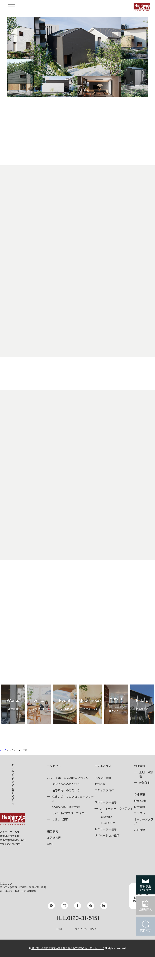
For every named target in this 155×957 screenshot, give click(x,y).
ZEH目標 (139, 830)
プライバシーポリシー (87, 929)
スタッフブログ (104, 790)
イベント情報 (103, 778)
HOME (59, 929)
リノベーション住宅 (107, 835)
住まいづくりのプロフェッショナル (73, 798)
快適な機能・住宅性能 (66, 807)
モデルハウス (103, 766)
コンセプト (54, 766)
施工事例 (52, 831)
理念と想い (141, 801)
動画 (50, 844)
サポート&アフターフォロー (69, 813)
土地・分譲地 (146, 774)
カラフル (139, 813)
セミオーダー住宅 (106, 829)
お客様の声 (54, 837)
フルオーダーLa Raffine (116, 812)
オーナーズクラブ (143, 821)
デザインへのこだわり (66, 784)
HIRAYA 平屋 (107, 823)
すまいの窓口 (60, 819)
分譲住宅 (144, 782)
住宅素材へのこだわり (66, 790)
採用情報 (139, 807)
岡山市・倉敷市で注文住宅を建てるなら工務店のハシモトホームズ (67, 948)
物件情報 (139, 766)
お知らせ (100, 784)
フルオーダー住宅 (106, 802)
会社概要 (139, 794)
